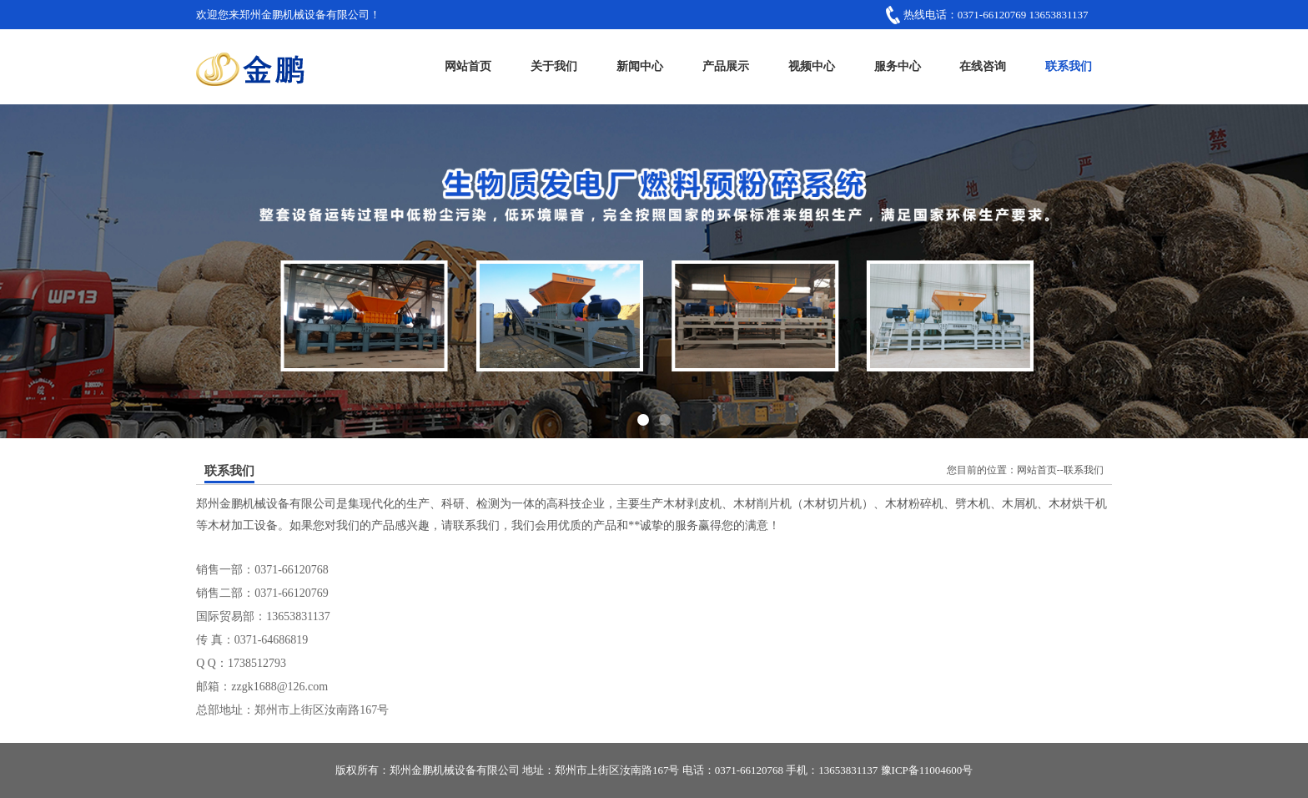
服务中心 (897, 66)
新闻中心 (639, 66)
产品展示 (725, 66)
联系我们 (1068, 66)
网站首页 (468, 66)
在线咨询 (982, 66)
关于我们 (554, 66)
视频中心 (811, 66)
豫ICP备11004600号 (927, 770)
